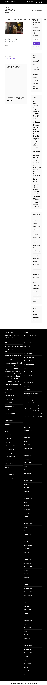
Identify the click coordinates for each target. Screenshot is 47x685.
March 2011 (27, 580)
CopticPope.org (28, 375)
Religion (34, 285)
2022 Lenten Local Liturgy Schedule (35, 76)
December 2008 (28, 648)
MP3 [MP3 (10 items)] (38, 176)
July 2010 (26, 602)
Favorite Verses (38, 10)
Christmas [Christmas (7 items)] (35, 111)
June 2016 (27, 466)
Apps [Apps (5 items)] (11, 366)
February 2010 (28, 609)
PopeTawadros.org (29, 382)
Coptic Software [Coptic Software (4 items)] (12, 375)
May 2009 (27, 634)
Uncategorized (36, 298)
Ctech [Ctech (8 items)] (37, 155)
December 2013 (28, 519)
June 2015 (27, 484)
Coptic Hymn (35, 237)
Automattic (35, 682)
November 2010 (28, 591)
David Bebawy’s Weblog (11, 10)
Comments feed (36, 317)
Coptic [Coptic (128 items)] (17, 369)
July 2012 (26, 548)
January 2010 (27, 612)
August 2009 (27, 627)
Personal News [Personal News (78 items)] (15, 382)
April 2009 (27, 638)
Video (34, 301)
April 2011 (26, 577)
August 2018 (27, 451)
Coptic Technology (10, 417)
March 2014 (27, 509)
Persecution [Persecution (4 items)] (7, 382)
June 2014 (27, 502)
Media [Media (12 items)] (13, 379)
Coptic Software (36, 245)
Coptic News (35, 240)
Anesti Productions (29, 371)
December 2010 (28, 587)
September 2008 (28, 659)
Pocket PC (35, 282)
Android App (35, 217)
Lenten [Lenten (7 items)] (36, 173)
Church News (36, 226)
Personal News (36, 277)
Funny (34, 261)
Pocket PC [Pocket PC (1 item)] (6, 385)
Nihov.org (26, 379)
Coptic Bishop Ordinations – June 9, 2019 (36, 82)
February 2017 (28, 462)
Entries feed (35, 314)
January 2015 (27, 494)
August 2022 (27, 434)
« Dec (25, 423)
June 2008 (27, 670)
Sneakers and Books (29, 364)
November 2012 (28, 537)
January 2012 (27, 559)
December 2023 (28, 430)
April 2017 (27, 459)
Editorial (34, 255)
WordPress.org (36, 320)
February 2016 (28, 473)
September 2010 (28, 595)
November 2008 (28, 652)
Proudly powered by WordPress (16, 682)
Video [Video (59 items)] (36, 206)
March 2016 (27, 469)
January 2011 (27, 584)
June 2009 (27, 630)
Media (34, 267)
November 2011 (28, 566)
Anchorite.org (28, 346)
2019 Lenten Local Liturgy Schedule (35, 88)
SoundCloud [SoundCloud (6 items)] (35, 204)
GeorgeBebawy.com (29, 357)
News (34, 271)
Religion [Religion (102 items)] (11, 385)
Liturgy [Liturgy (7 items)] (34, 176)
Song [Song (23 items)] (35, 202)
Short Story (35, 288)
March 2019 (27, 444)
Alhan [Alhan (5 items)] (34, 100)
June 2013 (27, 527)
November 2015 (28, 480)
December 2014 (28, 498)
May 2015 (26, 487)
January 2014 (27, 516)
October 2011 (27, 570)
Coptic (34, 234)
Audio (34, 223)
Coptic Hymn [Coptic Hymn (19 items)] (9, 372)
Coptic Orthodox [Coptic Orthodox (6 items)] (36, 138)
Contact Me (38, 8)
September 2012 (28, 544)
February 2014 (28, 512)
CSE (32, 10)
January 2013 (27, 534)
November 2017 (28, 455)
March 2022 (27, 437)
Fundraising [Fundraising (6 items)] (35, 160)
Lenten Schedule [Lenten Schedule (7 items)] (36, 175)
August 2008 (27, 663)
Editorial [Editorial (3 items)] (13, 377)
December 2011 (28, 562)
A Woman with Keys (29, 343)
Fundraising (35, 258)
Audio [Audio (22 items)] (14, 366)
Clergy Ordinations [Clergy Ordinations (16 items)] (36, 120)
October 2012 (27, 541)
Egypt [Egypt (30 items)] (36, 157)
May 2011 (26, 573)
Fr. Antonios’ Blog (29, 353)
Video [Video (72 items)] (19, 388)
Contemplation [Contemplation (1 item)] (11, 369)
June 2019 (27, 441)
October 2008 (28, 655)
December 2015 (28, 476)
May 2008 (27, 673)
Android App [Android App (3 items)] (7, 366)
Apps (34, 220)
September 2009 (28, 623)
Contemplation (36, 229)
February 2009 (28, 645)
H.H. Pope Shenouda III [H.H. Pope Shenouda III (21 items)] (36, 165)
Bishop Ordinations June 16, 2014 (10, 58)
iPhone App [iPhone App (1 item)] (10, 379)
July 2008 (27, 666)
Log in (34, 311)
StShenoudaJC (28, 389)
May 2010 (26, 605)
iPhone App (35, 264)
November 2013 (28, 523)
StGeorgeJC (27, 386)
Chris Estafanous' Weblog (31, 350)
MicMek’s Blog (28, 360)
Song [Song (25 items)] (6, 388)
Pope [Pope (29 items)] (35, 194)
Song (34, 291)
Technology (35, 294)
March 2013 (27, 530)
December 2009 (28, 616)
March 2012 (27, 555)
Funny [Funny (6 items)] (6, 379)
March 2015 (27, 491)
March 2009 (27, 641)
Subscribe (36, 43)
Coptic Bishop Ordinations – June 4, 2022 (36, 69)
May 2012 (26, 552)
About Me (31, 8)
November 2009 (28, 620)
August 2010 (27, 598)
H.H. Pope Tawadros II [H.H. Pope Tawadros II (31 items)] (37, 170)
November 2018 (28, 448)
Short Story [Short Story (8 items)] (37, 201)
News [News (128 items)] (17, 379)
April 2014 (27, 505)
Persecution (35, 274)
